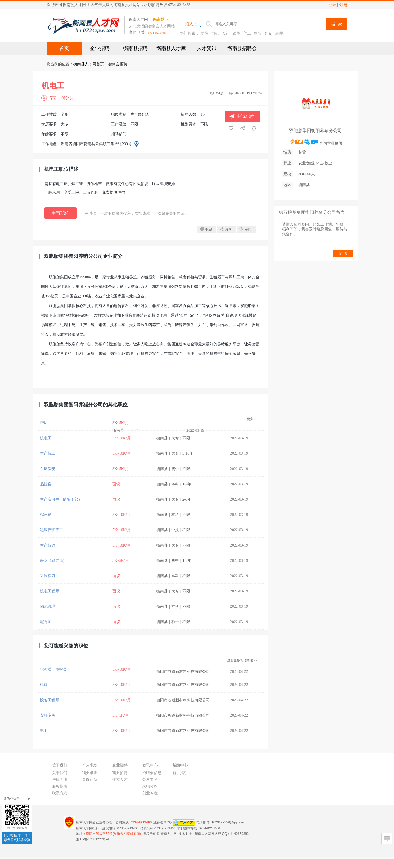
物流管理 (47, 606)
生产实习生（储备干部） (61, 499)
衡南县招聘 (135, 48)
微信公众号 (11, 799)
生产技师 (47, 545)
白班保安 (47, 469)
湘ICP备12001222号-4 (92, 839)
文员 (204, 33)
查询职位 (89, 780)
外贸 (268, 33)
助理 (279, 33)
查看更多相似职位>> (242, 660)
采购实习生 (49, 576)
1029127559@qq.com (228, 822)
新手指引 (180, 773)
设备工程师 (49, 700)
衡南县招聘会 (242, 48)
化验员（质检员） (55, 669)
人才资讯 (206, 48)
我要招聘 (120, 773)
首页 (64, 48)
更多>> (252, 419)
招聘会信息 (151, 773)
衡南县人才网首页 (88, 64)
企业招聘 (100, 48)
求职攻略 (150, 786)
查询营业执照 (330, 143)
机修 (44, 685)
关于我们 (59, 773)
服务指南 (59, 786)
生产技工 (47, 453)
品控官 (45, 484)
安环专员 (47, 715)
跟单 (236, 33)
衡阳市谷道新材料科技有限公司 (183, 672)
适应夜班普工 (51, 530)
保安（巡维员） (53, 561)
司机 (215, 33)
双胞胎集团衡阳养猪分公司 (315, 130)
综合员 (45, 515)
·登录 (332, 5)
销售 (258, 33)
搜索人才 (120, 780)
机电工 (45, 438)
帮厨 (44, 423)
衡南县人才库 (171, 48)
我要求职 (89, 773)
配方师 (45, 622)
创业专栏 (150, 793)
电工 (44, 731)
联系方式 (59, 793)
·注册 (343, 5)
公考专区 (150, 780)
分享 (228, 229)
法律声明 (59, 780)
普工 (247, 33)
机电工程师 (49, 591)
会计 (226, 33)
